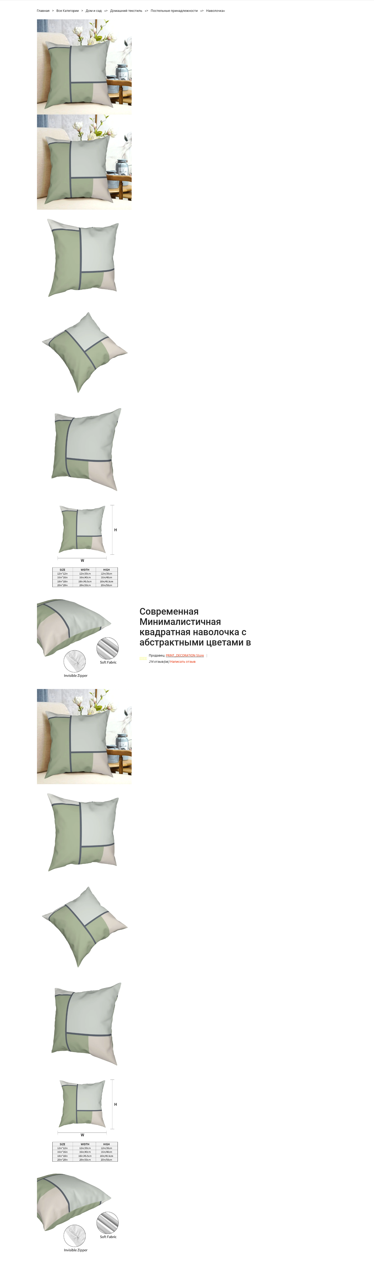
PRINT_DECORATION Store (185, 655)
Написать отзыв (183, 662)
